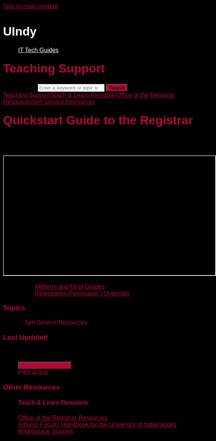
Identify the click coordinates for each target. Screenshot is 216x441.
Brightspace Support (45, 431)
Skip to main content (30, 6)
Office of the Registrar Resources (62, 418)
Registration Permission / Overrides (82, 293)
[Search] (71, 88)
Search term (19, 87)
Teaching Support (26, 95)
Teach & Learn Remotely (83, 95)
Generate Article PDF (45, 365)
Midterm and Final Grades (70, 286)
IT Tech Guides (38, 50)
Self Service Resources (63, 102)
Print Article (33, 373)
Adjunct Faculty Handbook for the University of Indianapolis (97, 424)
